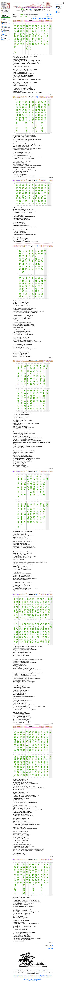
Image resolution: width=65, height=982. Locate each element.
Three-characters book (47, 975)
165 (42, 18)
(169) (36, 859)
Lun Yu (3, 18)
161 (33, 18)
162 (36, 18)
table (40, 979)
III (50, 14)
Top (36, 980)
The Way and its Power (28, 976)
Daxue (3, 21)
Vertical (59, 7)
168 (49, 18)
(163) (36, 180)
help (29, 979)
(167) (36, 594)
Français (42, 970)
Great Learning (30, 975)
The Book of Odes (17, 975)
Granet (59, 12)
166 (45, 18)
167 (47, 18)
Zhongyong (4, 23)
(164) (36, 245)
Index (29, 980)
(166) (36, 471)
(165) (36, 360)
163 (38, 18)
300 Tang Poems (36, 976)
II (48, 14)
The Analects (23, 975)
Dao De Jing (4, 31)
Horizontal (59, 8)
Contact (33, 980)
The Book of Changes (18, 976)
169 (51, 18)
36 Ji (3, 39)
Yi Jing (3, 29)
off (38, 970)
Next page (50, 948)
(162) (36, 97)
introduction (36, 979)
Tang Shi (4, 34)
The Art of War (44, 976)
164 (40, 18)
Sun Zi (3, 37)
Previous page (49, 947)
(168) (36, 726)
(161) (36, 20)
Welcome (26, 979)
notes (32, 979)
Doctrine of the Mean (38, 975)
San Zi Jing (4, 26)
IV (51, 14)
